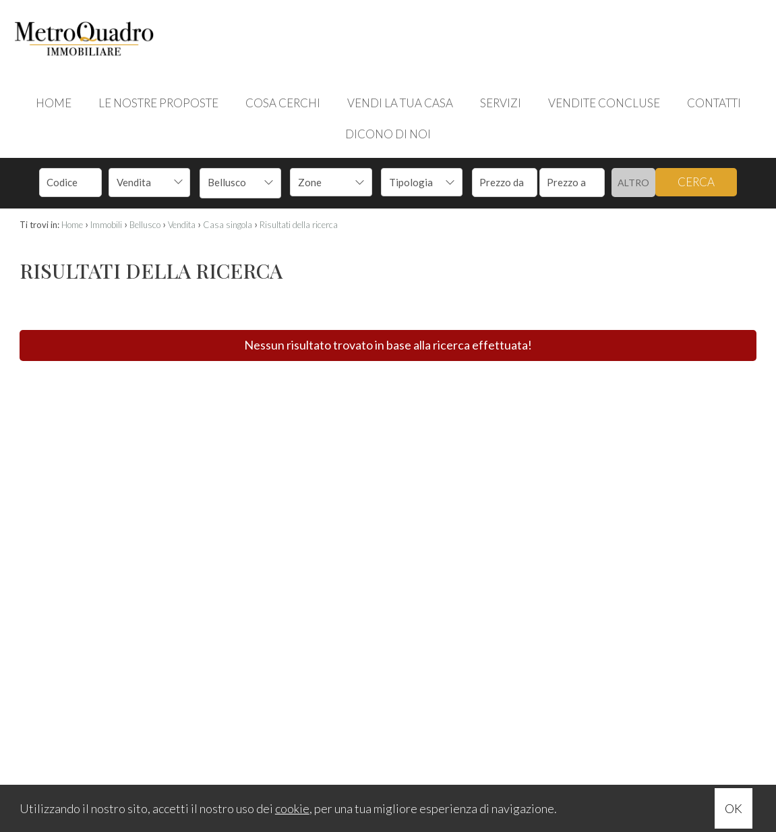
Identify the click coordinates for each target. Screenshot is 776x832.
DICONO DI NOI (388, 134)
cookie (292, 808)
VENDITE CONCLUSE (604, 103)
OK (733, 808)
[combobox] (149, 182)
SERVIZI (500, 103)
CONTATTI (714, 103)
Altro (633, 182)
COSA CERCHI (282, 103)
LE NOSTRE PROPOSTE (158, 103)
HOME (53, 103)
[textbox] (323, 182)
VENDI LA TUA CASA (400, 103)
